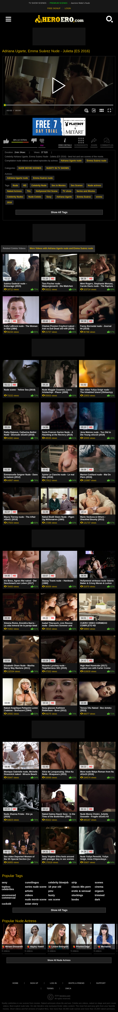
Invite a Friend (76, 983)
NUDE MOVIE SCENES (30, 168)
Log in (53, 983)
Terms (50, 988)
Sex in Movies (59, 185)
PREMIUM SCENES (58, 3)
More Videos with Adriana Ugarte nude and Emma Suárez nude (61, 248)
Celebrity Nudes (15, 197)
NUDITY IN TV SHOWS (57, 168)
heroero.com (64, 996)
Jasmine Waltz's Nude (80, 3)
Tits (29, 191)
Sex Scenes (77, 185)
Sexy (48, 197)
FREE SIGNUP (54, 8)
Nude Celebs (34, 197)
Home (15, 983)
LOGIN (68, 8)
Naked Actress (14, 191)
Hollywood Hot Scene (47, 191)
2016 (9, 202)
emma (99, 197)
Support (100, 983)
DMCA (68, 988)
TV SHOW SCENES (37, 3)
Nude (15, 185)
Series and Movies (85, 191)
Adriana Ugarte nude (71, 160)
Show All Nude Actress (59, 960)
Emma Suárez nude (96, 160)
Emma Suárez (84, 197)
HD (24, 185)
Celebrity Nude (38, 185)
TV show (67, 191)
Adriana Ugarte (64, 197)
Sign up (34, 983)
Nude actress (94, 185)
